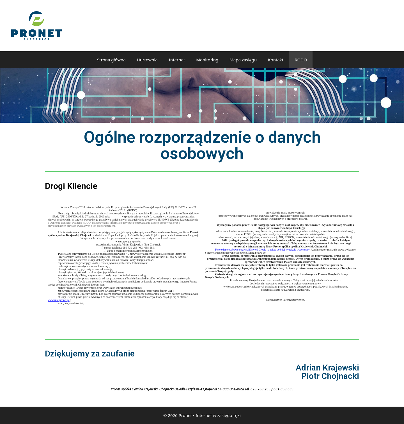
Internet (177, 59)
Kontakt (275, 59)
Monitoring (207, 59)
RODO (301, 59)
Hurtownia (147, 59)
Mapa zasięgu (243, 59)
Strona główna (111, 59)
